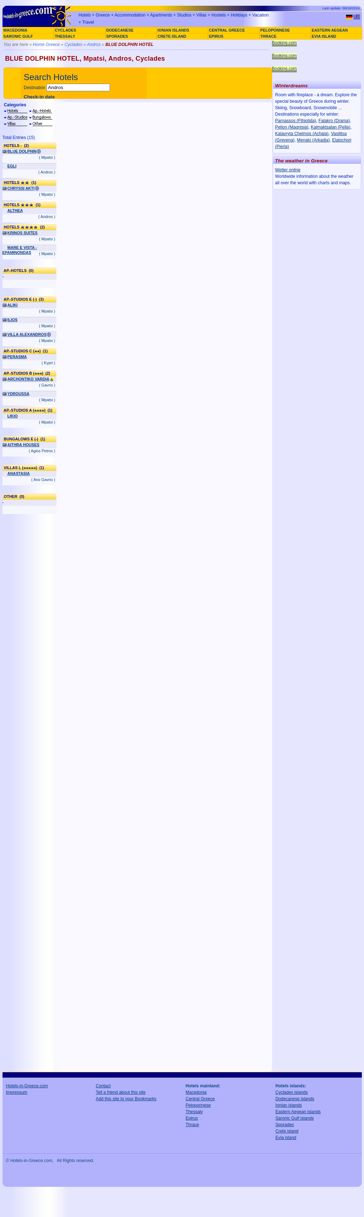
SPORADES (117, 36)
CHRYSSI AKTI (21, 188)
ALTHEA (15, 210)
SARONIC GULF (18, 36)
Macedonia (196, 1092)
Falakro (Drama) (334, 120)
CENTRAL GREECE (227, 30)
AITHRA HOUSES (24, 445)
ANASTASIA (19, 473)
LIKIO (13, 416)
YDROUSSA (18, 394)
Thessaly (194, 1111)
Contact (103, 1085)
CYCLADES (65, 30)
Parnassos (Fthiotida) (295, 120)
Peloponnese (198, 1105)
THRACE (269, 36)
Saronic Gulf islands (295, 1118)
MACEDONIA (16, 30)
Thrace (192, 1124)
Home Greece (46, 44)
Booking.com (284, 42)
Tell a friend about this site (121, 1092)
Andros (94, 44)
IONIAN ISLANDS (173, 30)
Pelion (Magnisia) (292, 127)
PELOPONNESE (275, 30)
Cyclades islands (292, 1092)
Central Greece (200, 1098)
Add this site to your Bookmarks (126, 1098)
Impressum (16, 1092)
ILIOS (13, 320)
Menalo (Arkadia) (313, 140)
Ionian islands (289, 1105)
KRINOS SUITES (23, 233)
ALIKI (13, 305)
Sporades (285, 1124)
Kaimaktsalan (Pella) (330, 127)
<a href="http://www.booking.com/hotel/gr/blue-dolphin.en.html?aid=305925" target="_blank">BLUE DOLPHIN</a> (164, 587)
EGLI (12, 166)
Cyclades (73, 44)
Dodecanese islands (295, 1098)
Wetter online (287, 169)
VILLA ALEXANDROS (27, 334)
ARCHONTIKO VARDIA (29, 379)
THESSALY (65, 36)
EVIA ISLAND (324, 36)
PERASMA (17, 357)
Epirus (192, 1118)
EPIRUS (216, 36)
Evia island (286, 1137)
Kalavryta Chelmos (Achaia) (302, 133)
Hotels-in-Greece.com (27, 1085)
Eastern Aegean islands (298, 1111)
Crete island (287, 1131)
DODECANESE (120, 30)
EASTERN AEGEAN (330, 30)
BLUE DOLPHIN (22, 151)
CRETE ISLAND (172, 36)
